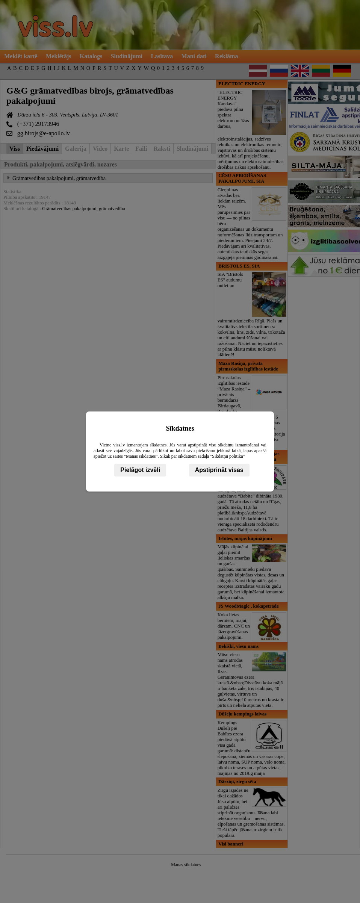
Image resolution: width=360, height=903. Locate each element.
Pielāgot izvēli (140, 470)
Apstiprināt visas (219, 470)
